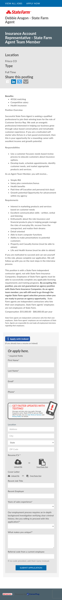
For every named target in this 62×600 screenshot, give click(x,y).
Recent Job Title (15, 480)
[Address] (31, 429)
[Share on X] (19, 81)
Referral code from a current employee (26, 551)
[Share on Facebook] (7, 81)
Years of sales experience (20, 501)
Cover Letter (14, 471)
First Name (13, 360)
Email (11, 381)
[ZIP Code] (31, 449)
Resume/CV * (14, 455)
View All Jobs (13, 3)
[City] (31, 436)
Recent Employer (16, 491)
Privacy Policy (16, 416)
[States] (31, 442)
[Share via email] (25, 81)
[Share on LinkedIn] (13, 81)
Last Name (13, 370)
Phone (11, 391)
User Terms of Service (34, 415)
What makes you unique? (20, 532)
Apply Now (33, 3)
